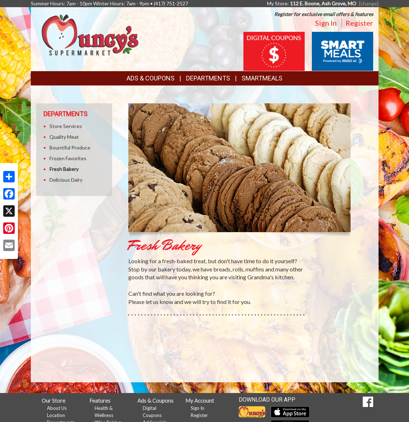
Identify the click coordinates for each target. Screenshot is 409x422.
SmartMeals (262, 78)
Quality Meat (64, 137)
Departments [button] (208, 78)
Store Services (65, 126)
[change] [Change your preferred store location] (369, 3)
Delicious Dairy (65, 180)
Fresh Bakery (64, 169)
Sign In (326, 23)
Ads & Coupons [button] (151, 78)
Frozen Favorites (67, 158)
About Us (57, 408)
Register (359, 23)
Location (56, 415)
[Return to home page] (90, 34)
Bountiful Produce (69, 147)
